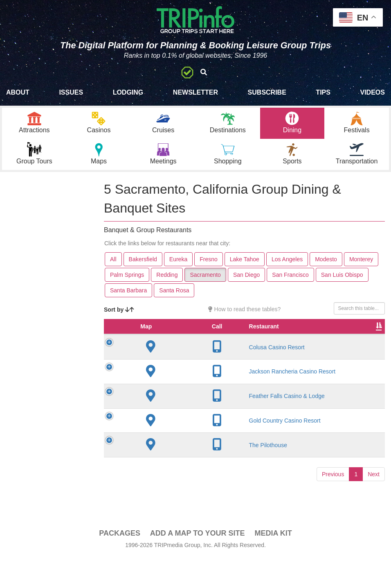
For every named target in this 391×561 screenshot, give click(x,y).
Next (374, 493)
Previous (333, 493)
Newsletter (195, 92)
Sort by (119, 313)
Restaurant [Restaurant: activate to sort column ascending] (169, 338)
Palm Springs (127, 279)
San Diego (246, 279)
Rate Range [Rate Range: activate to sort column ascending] (288, 334)
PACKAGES (119, 537)
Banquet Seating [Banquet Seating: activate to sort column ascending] (361, 334)
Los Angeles (287, 263)
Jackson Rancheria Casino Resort (172, 387)
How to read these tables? (244, 313)
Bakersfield (143, 263)
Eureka (178, 263)
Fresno (209, 263)
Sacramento (205, 279)
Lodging (128, 92)
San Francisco (290, 279)
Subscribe (267, 92)
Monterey (361, 263)
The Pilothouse (173, 464)
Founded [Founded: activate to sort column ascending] (252, 338)
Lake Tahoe (244, 263)
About (17, 92)
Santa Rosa (174, 294)
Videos (372, 92)
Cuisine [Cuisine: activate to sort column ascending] (323, 338)
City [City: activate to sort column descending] (207, 338)
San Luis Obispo (342, 279)
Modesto (326, 263)
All (113, 263)
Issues (71, 92)
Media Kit (273, 537)
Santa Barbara (128, 294)
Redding (167, 279)
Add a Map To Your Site (197, 537)
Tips (323, 92)
